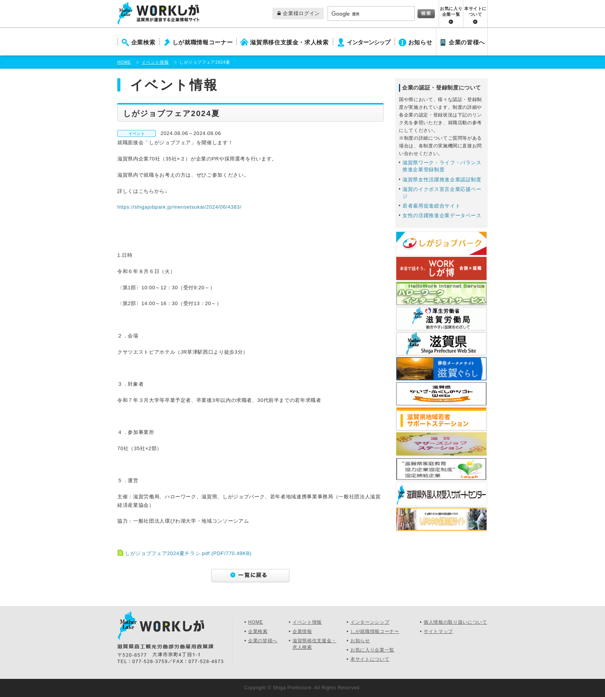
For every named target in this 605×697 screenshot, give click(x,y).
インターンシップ (368, 42)
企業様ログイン (298, 13)
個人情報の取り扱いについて (455, 622)
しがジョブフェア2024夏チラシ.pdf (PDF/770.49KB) (188, 553)
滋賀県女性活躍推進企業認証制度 (442, 179)
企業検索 (143, 42)
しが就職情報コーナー (202, 42)
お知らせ (420, 42)
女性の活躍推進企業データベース (442, 215)
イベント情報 (155, 62)
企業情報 (302, 631)
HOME (124, 62)
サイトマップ (438, 631)
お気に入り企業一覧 (451, 11)
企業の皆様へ (467, 42)
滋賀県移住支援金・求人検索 (289, 42)
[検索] (370, 13)
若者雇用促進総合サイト (431, 206)
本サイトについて (475, 11)
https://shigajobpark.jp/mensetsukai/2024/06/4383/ (179, 207)
